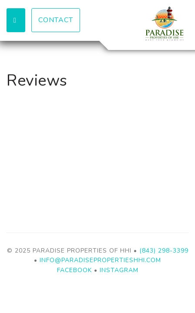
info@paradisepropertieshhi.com (100, 260)
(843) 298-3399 (163, 250)
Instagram (119, 270)
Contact (55, 20)
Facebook (74, 270)
